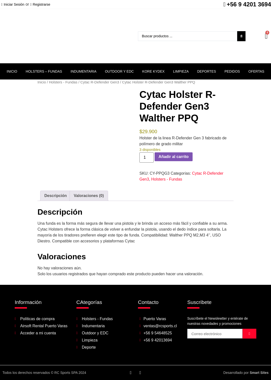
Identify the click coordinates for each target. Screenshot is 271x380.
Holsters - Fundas (63, 82)
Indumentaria (84, 71)
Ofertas (256, 71)
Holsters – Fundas (44, 71)
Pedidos (232, 71)
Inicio (12, 71)
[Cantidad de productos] (146, 157)
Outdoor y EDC (119, 71)
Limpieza (181, 71)
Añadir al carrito (174, 157)
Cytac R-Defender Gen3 (99, 82)
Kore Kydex (153, 71)
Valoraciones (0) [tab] (89, 196)
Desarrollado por (246, 373)
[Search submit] (241, 36)
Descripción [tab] (55, 196)
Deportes (206, 71)
